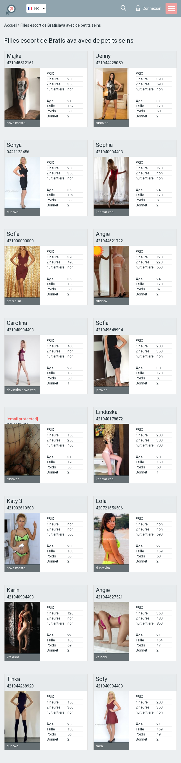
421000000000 (20, 240)
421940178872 (109, 419)
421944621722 (109, 240)
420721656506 (109, 508)
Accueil (11, 25)
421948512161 (20, 62)
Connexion (148, 8)
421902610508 (20, 508)
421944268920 (20, 686)
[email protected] (22, 419)
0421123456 (18, 151)
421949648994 (109, 329)
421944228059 (109, 62)
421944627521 (109, 597)
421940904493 (109, 151)
